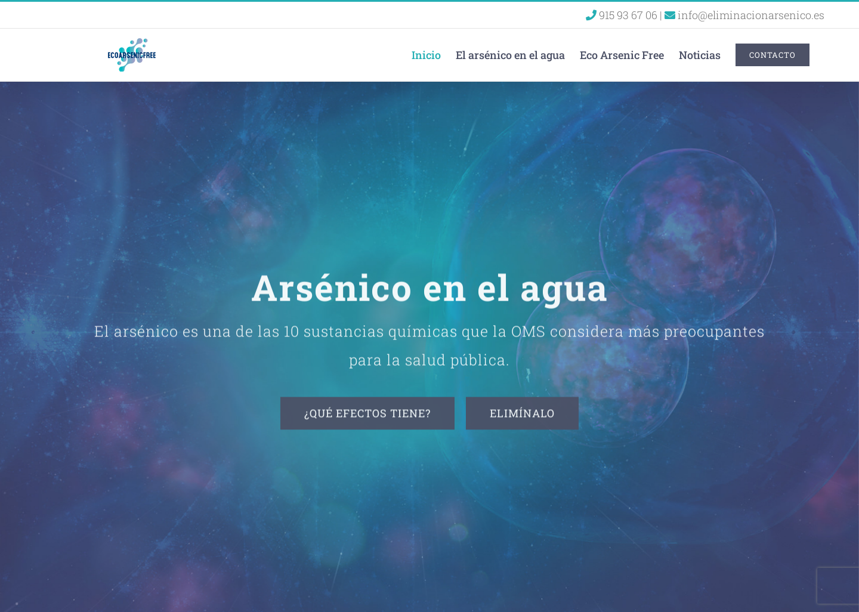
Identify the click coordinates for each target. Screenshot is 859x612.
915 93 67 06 (623, 15)
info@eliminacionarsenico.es (744, 15)
